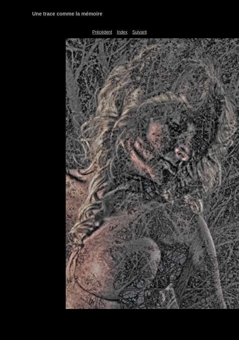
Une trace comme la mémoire (67, 14)
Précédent (102, 32)
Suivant (139, 32)
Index (122, 32)
